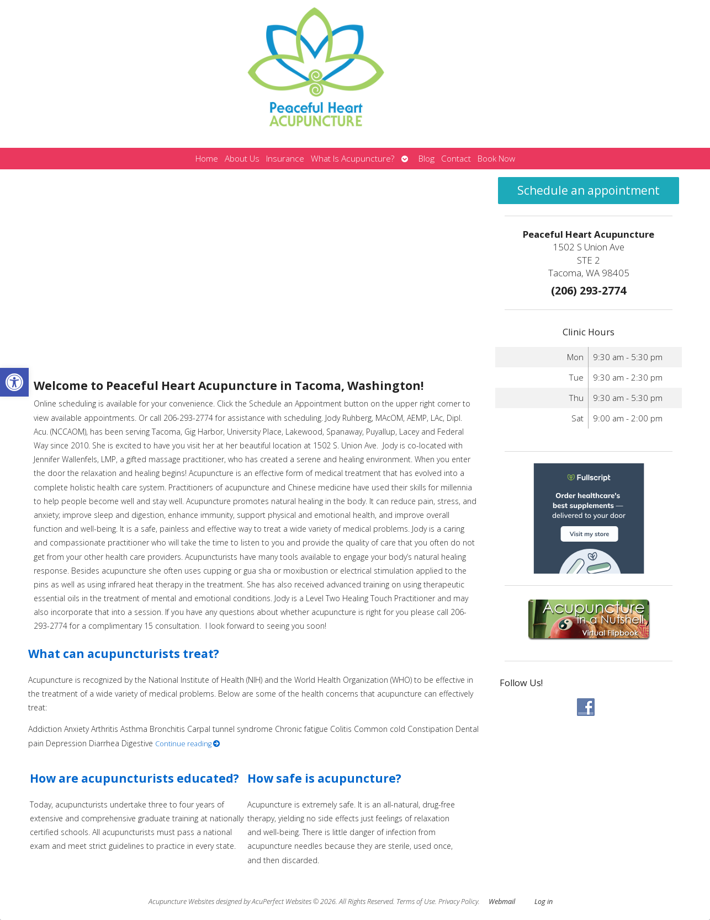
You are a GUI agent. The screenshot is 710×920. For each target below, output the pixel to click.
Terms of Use (415, 901)
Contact (456, 158)
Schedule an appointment (588, 190)
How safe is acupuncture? (324, 778)
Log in (543, 901)
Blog (426, 158)
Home (206, 158)
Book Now (496, 158)
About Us (242, 158)
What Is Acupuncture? (352, 158)
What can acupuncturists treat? (123, 653)
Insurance (285, 158)
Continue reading (187, 743)
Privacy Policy (458, 901)
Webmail (502, 901)
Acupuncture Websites (181, 901)
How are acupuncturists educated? (134, 778)
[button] (14, 382)
